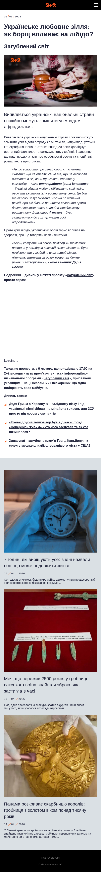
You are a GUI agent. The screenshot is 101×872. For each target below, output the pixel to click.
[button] (96, 5)
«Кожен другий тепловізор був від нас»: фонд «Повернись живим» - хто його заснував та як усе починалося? (48, 427)
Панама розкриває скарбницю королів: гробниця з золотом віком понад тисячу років (45, 810)
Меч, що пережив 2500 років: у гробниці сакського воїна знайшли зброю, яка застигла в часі (45, 685)
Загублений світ (26, 46)
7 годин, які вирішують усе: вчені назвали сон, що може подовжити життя (47, 562)
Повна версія (50, 857)
